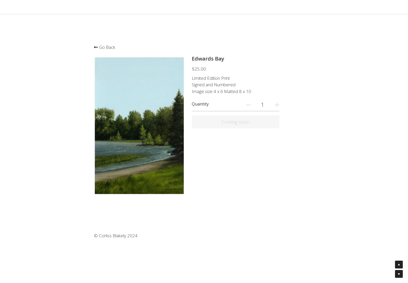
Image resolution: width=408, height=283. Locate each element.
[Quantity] (297, 104)
